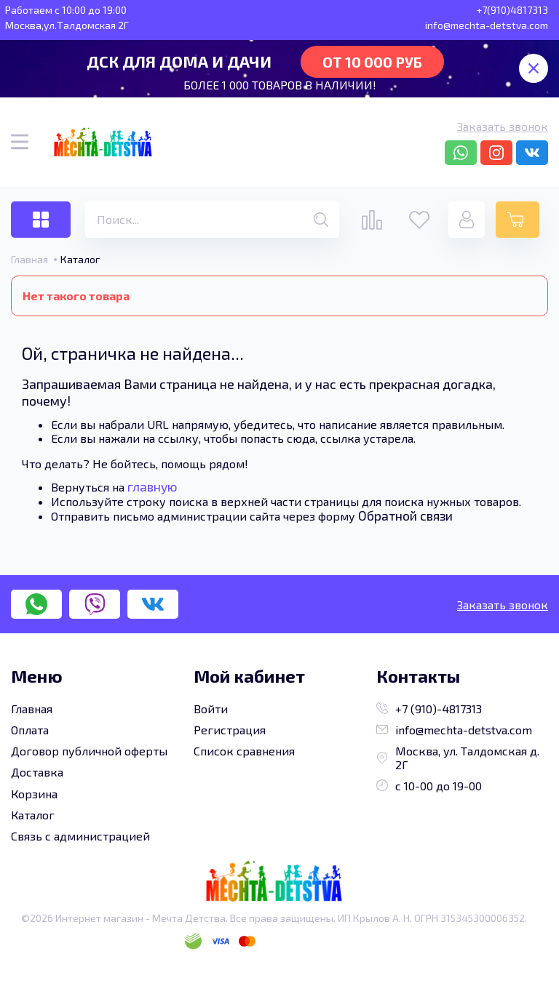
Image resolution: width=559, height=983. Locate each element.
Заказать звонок (502, 126)
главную (152, 486)
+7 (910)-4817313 (429, 708)
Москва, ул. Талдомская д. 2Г (457, 757)
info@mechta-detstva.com (454, 730)
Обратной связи (405, 515)
